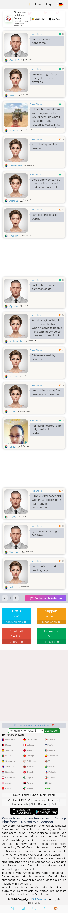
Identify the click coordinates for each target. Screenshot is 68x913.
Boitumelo (15, 165)
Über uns (52, 800)
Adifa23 (13, 200)
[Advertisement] (34, 19)
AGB (33, 804)
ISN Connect (39, 899)
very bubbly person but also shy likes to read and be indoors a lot (46, 183)
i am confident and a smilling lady (45, 568)
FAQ (53, 804)
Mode (35, 4)
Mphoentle (15, 341)
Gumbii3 (14, 60)
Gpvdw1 (14, 306)
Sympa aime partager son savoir (45, 533)
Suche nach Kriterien (45, 598)
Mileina (13, 376)
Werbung (39, 800)
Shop (35, 795)
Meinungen (47, 795)
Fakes (25, 795)
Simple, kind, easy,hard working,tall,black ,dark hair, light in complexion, (46, 501)
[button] (4, 4)
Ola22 (12, 517)
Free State (36, 33)
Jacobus (14, 130)
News (16, 795)
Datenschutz (20, 804)
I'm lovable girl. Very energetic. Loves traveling (44, 78)
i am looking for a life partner (45, 216)
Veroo (12, 411)
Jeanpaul (14, 552)
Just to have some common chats (43, 287)
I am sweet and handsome (41, 41)
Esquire (13, 235)
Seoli (12, 95)
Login (49, 4)
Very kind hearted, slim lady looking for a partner (46, 429)
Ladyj (12, 446)
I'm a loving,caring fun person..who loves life (46, 392)
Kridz (12, 587)
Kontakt (43, 804)
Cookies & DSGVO (19, 800)
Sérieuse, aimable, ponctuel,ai (43, 357)
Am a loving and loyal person (45, 146)
